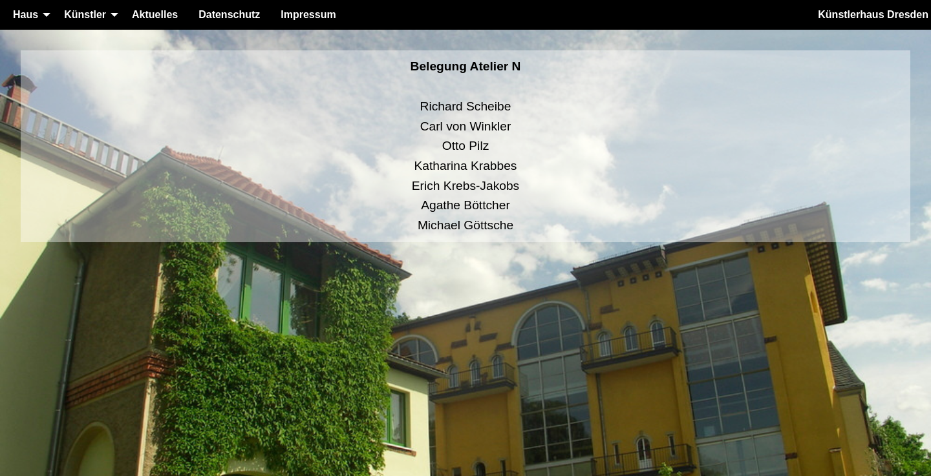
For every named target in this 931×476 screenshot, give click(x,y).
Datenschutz (229, 14)
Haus (25, 14)
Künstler (85, 14)
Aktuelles (155, 14)
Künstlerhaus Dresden (873, 14)
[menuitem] (28, 15)
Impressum (308, 14)
